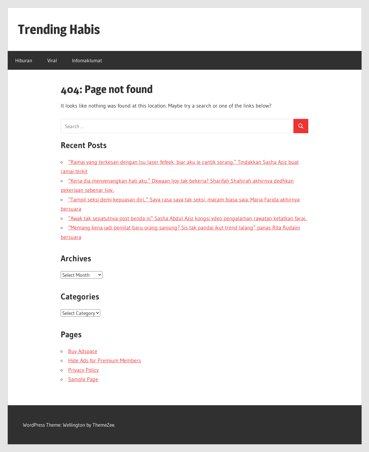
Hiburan (23, 60)
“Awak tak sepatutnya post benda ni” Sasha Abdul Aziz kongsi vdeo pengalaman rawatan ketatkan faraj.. (187, 218)
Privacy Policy (83, 370)
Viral (52, 60)
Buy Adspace (82, 351)
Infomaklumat (87, 60)
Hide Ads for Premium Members (104, 360)
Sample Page (83, 379)
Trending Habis (59, 29)
